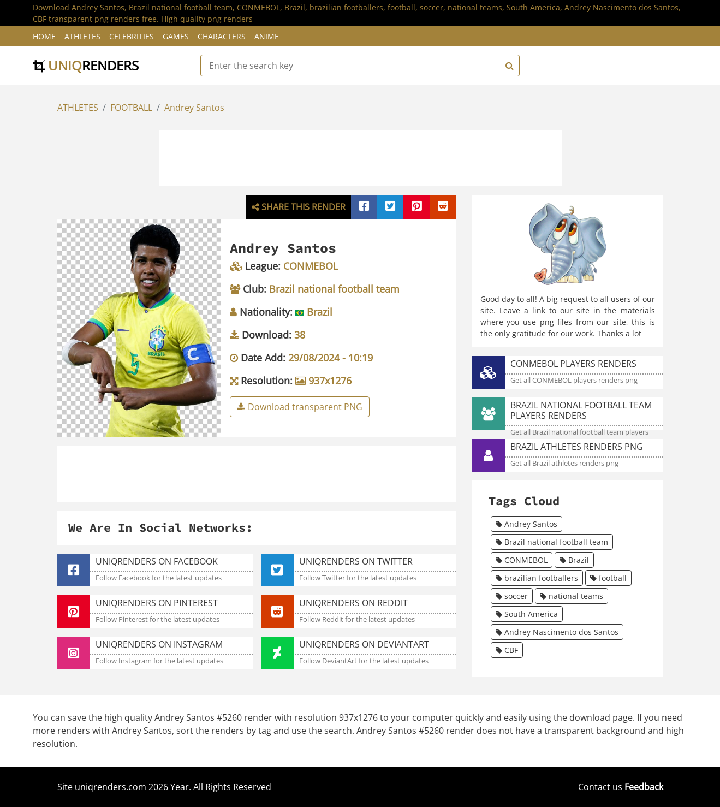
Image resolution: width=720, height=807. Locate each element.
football (608, 578)
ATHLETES (77, 108)
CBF (507, 650)
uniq (86, 65)
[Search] (508, 65)
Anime (266, 36)
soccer (512, 596)
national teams (571, 596)
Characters (222, 36)
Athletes (82, 36)
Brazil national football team (552, 542)
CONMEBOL (522, 560)
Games (176, 36)
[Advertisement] (360, 156)
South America (527, 614)
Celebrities (131, 36)
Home (44, 36)
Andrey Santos (194, 108)
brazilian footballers (537, 578)
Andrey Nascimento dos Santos (557, 632)
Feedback (643, 787)
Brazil (574, 560)
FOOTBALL (131, 108)
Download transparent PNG (299, 407)
